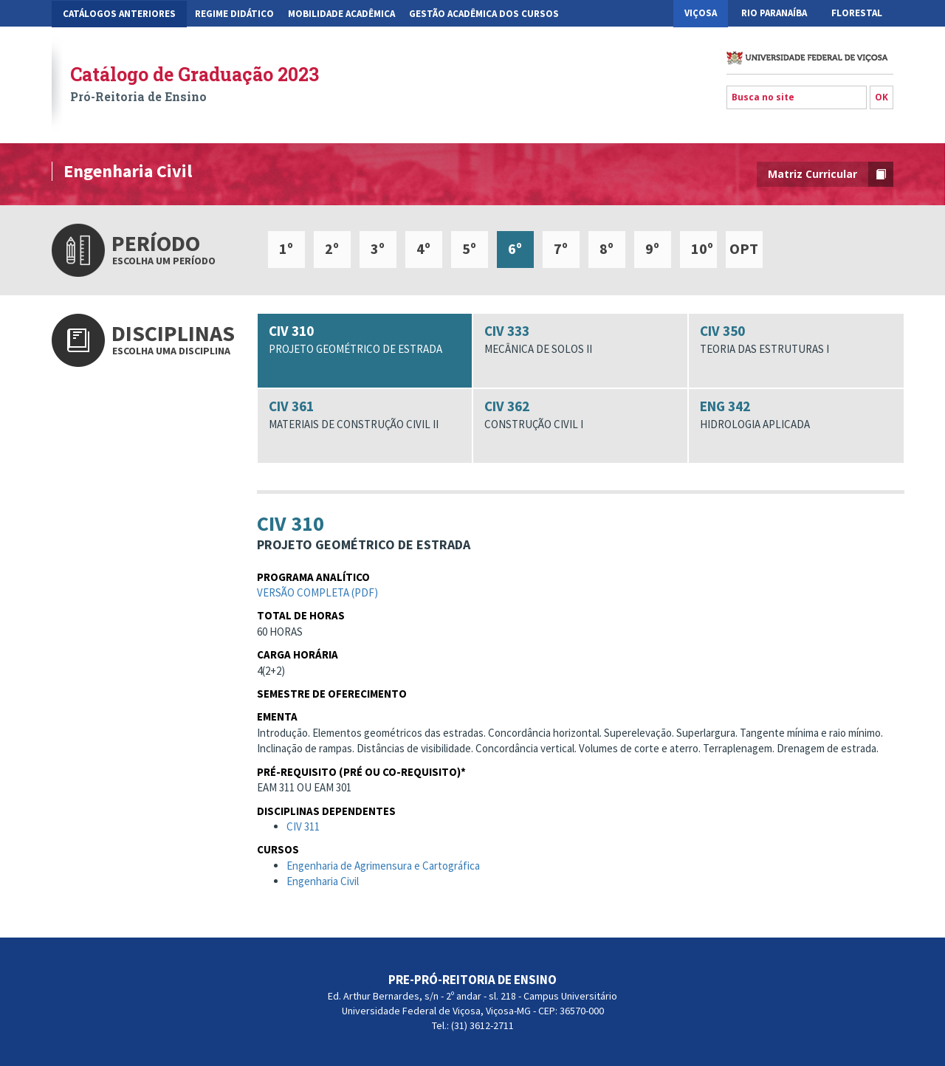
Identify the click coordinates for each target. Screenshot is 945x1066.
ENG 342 (796, 415)
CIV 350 (796, 339)
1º (286, 248)
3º (378, 248)
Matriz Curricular (830, 174)
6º (515, 248)
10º (702, 248)
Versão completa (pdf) (317, 599)
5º (469, 248)
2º (332, 248)
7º (561, 248)
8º (606, 248)
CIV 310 (365, 339)
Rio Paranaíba (774, 13)
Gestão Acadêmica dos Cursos (484, 13)
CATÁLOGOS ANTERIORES (119, 13)
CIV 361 (365, 415)
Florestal (856, 13)
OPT (743, 248)
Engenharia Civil (322, 888)
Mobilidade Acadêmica (341, 13)
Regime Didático (234, 13)
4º (423, 248)
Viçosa (700, 13)
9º (652, 248)
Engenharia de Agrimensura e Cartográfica (383, 872)
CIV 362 (580, 415)
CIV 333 (580, 339)
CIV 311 (303, 833)
